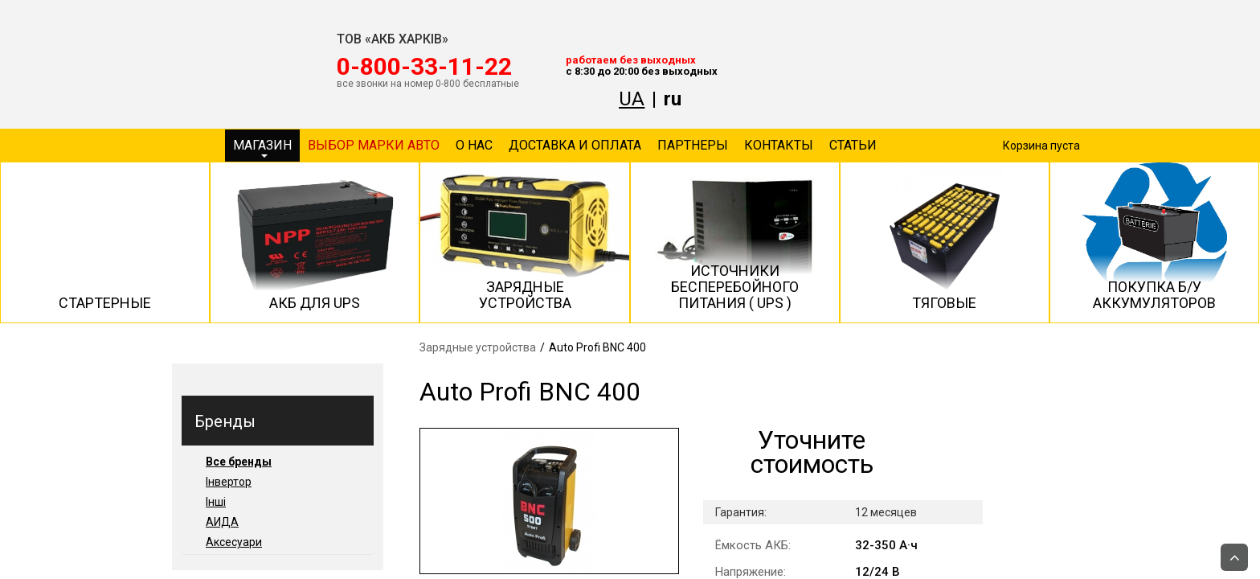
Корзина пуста (1041, 145)
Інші (216, 501)
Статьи (853, 145)
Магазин (262, 148)
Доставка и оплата (575, 145)
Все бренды (239, 461)
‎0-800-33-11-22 (424, 67)
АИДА (222, 521)
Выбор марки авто (374, 145)
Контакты (778, 145)
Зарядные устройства (477, 347)
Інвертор (229, 481)
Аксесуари (234, 542)
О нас (474, 145)
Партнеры (692, 145)
